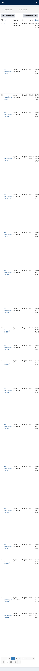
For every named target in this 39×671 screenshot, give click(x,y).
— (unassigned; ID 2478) (8, 97)
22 (11, 662)
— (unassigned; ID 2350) (8, 562)
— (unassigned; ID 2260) (8, 510)
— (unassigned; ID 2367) (8, 159)
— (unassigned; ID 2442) (8, 615)
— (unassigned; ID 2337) (8, 330)
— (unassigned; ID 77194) (8, 196)
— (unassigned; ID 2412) (8, 71)
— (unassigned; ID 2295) (8, 114)
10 (3, 662)
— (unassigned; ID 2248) (8, 600)
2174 (5, 23)
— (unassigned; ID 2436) (8, 234)
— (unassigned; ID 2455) (8, 310)
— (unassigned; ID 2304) (8, 363)
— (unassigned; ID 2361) (8, 272)
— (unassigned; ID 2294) (8, 391)
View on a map (30, 16)
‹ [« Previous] (2, 658)
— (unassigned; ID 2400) (8, 347)
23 (15, 662)
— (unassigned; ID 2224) (8, 426)
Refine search (8, 16)
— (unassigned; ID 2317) (8, 546)
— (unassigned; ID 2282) (8, 468)
